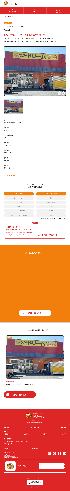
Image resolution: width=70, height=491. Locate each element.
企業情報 (63, 427)
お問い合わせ (8, 444)
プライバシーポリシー (9, 452)
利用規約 (6, 454)
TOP (5, 17)
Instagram (7, 175)
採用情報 (6, 448)
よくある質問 (35, 427)
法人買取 (63, 434)
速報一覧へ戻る (20, 394)
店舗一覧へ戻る (35, 313)
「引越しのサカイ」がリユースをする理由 (16, 441)
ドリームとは (11, 10)
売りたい (35, 10)
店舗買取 (7, 434)
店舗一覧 (10, 17)
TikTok (12, 175)
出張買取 (26, 434)
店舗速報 (6, 427)
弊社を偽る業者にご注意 (9, 456)
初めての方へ (8, 439)
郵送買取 (45, 434)
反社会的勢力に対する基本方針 (11, 457)
